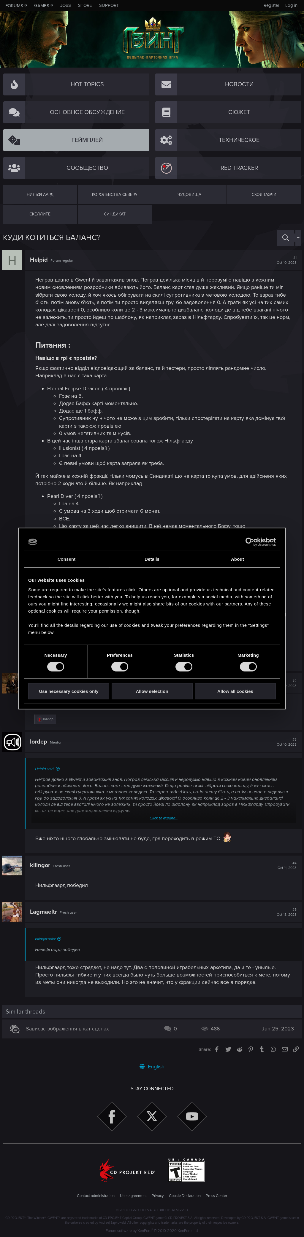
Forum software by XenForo (152, 1230)
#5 (286, 912)
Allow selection (152, 690)
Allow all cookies (235, 690)
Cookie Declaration (185, 1195)
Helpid (40, 259)
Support (109, 5)
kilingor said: (46, 939)
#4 (286, 865)
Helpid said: (45, 769)
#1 (286, 260)
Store (85, 5)
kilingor (41, 865)
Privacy (158, 1195)
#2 (286, 683)
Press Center (216, 1195)
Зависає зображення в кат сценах (68, 1028)
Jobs (65, 5)
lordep (39, 741)
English (152, 1066)
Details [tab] (152, 559)
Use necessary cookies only (68, 690)
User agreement (133, 1195)
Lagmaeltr (44, 911)
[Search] (285, 238)
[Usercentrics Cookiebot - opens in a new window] (250, 542)
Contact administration (96, 1195)
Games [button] (41, 5)
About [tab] (237, 559)
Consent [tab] (67, 559)
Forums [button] (14, 5)
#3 (286, 742)
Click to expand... (164, 818)
